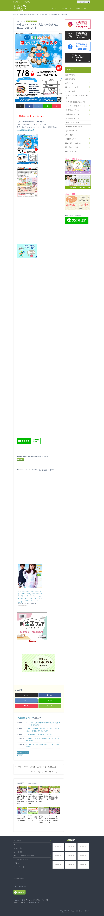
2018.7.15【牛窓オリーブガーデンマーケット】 (45, 772)
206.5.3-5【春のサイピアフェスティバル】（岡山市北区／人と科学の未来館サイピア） (42, 730)
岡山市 (20, 756)
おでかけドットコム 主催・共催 (76, 93)
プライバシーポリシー (21, 859)
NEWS (16, 844)
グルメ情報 (68, 127)
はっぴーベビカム (71, 86)
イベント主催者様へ (75, 8)
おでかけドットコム (19, 902)
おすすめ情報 (69, 74)
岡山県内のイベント (24, 718)
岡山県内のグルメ (71, 131)
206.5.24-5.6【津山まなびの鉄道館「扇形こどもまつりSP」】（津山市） (43, 724)
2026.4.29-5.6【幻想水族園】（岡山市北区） (40, 735)
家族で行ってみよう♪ (72, 135)
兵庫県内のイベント (72, 104)
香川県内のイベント (72, 123)
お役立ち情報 (69, 78)
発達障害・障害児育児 (73, 119)
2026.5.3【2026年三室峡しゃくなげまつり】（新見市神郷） (42, 746)
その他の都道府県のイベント (75, 97)
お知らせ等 (68, 82)
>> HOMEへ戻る (18, 878)
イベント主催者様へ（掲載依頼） (24, 856)
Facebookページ (85, 8)
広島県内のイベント (72, 112)
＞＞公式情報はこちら (25, 130)
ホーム (54, 8)
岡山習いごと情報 (71, 138)
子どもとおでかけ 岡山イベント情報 (20, 8)
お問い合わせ (18, 863)
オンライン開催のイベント (74, 101)
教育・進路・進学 (71, 116)
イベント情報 (69, 89)
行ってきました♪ (70, 142)
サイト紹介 (64, 8)
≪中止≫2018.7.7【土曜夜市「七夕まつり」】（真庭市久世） (37, 767)
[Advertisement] (38, 349)
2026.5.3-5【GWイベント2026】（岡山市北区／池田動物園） (42, 740)
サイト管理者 (18, 852)
